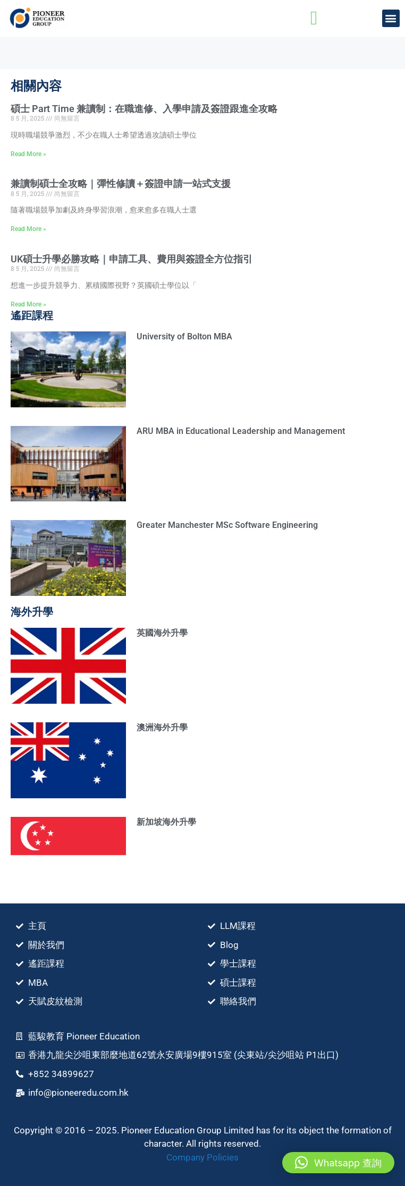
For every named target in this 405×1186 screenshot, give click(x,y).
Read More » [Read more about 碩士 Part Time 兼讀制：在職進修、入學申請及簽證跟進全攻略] (28, 154)
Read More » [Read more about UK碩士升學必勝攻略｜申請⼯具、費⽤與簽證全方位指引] (28, 304)
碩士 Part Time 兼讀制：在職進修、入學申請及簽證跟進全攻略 (144, 108)
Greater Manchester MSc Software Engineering (227, 525)
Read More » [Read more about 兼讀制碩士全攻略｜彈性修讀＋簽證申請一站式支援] (28, 229)
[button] (391, 18)
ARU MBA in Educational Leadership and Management (241, 431)
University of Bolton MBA (184, 336)
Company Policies (202, 1157)
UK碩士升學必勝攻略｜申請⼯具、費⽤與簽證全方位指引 (131, 258)
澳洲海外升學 (162, 727)
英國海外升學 (162, 633)
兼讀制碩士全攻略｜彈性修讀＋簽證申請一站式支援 (121, 183)
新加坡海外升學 (166, 822)
